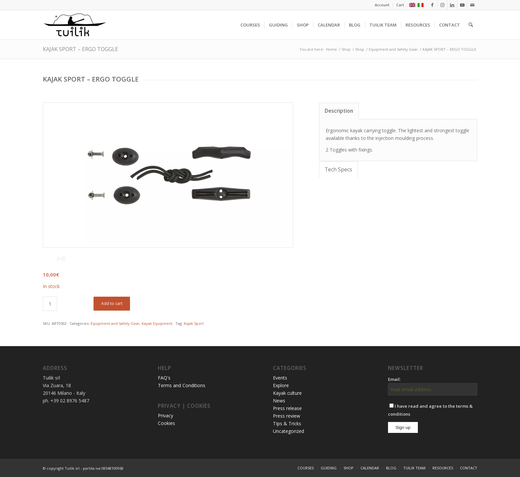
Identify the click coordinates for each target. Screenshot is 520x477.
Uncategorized (288, 431)
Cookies (166, 423)
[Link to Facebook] (432, 5)
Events (280, 378)
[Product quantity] (50, 304)
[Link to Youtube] (462, 5)
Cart (400, 4)
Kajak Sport (194, 323)
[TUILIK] (74, 24)
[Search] (470, 24)
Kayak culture (287, 393)
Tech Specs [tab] (338, 169)
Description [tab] (339, 110)
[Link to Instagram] (442, 5)
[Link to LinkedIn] (452, 5)
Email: (394, 379)
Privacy (165, 415)
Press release (287, 408)
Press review (286, 416)
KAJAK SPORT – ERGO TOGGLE (80, 49)
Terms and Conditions (181, 385)
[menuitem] (382, 5)
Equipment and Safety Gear (115, 323)
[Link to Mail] (472, 5)
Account (382, 4)
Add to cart (111, 303)
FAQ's (164, 378)
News (279, 400)
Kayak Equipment (157, 323)
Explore (281, 385)
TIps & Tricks (287, 423)
